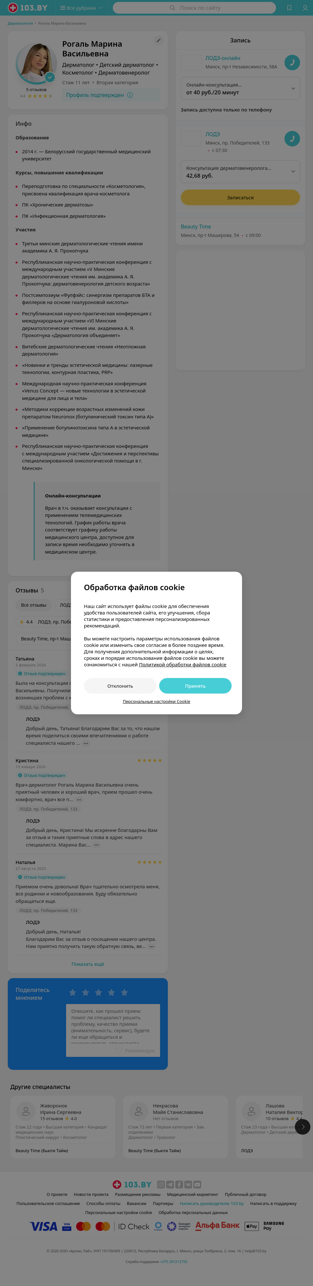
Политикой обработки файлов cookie (182, 664)
